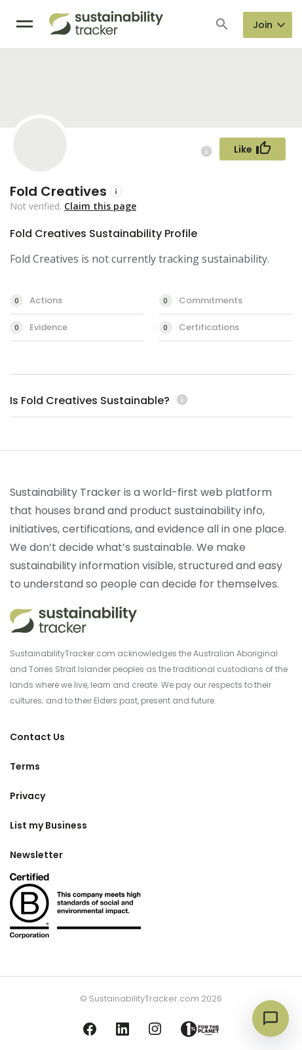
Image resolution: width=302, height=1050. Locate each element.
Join (263, 24)
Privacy (27, 795)
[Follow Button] (252, 149)
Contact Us (37, 736)
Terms (25, 766)
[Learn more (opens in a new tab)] (180, 400)
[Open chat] (270, 1018)
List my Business (48, 825)
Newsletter (36, 854)
